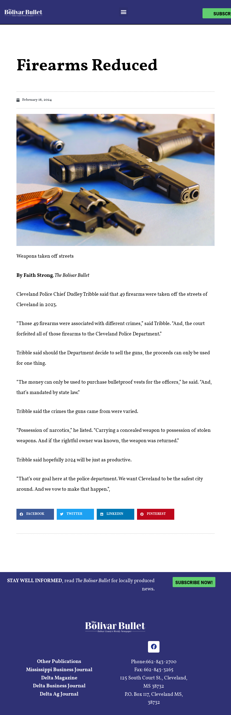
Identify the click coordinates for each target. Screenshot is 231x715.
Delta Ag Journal (59, 694)
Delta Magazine (59, 678)
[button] (123, 11)
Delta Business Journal (59, 686)
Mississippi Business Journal (59, 670)
